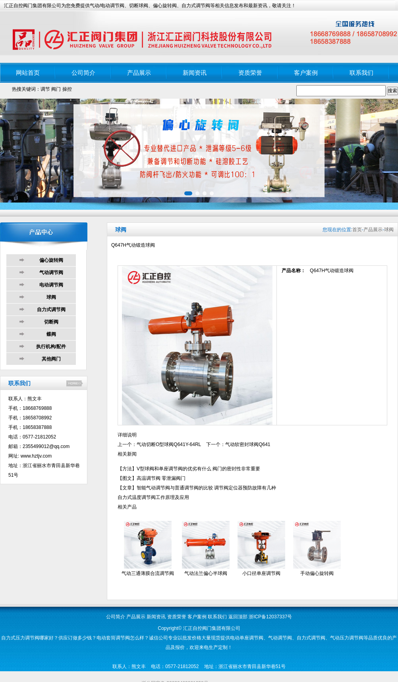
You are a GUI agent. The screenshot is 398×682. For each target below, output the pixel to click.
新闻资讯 (195, 73)
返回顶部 (237, 617)
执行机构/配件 (51, 346)
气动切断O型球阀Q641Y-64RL (169, 444)
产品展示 (139, 73)
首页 (357, 229)
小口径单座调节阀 (261, 573)
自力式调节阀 (51, 309)
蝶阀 (51, 334)
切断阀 (51, 322)
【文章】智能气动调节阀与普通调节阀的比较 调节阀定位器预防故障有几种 (197, 488)
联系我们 (361, 73)
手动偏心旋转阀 (317, 573)
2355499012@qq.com (46, 446)
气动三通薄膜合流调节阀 (148, 573)
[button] (188, 193)
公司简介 (83, 73)
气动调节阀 (51, 272)
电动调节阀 (51, 285)
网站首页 (28, 73)
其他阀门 (51, 359)
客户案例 (306, 73)
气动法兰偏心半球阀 (205, 573)
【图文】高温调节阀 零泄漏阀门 (151, 478)
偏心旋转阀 (51, 260)
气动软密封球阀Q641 (247, 444)
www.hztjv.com (36, 456)
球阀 (51, 297)
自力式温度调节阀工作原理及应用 (153, 497)
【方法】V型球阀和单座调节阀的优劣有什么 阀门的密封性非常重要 (189, 469)
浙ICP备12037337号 (270, 617)
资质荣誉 (250, 73)
